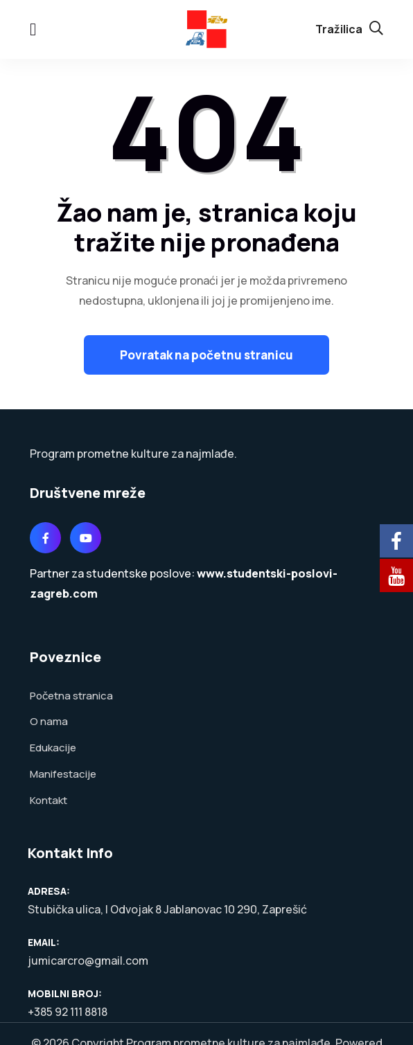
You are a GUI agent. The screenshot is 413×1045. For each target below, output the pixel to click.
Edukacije (53, 746)
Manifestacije (63, 772)
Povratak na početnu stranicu (206, 354)
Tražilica (349, 28)
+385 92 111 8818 (67, 1009)
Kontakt (48, 797)
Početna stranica (71, 695)
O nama (49, 720)
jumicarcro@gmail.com (88, 957)
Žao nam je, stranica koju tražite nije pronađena (206, 226)
